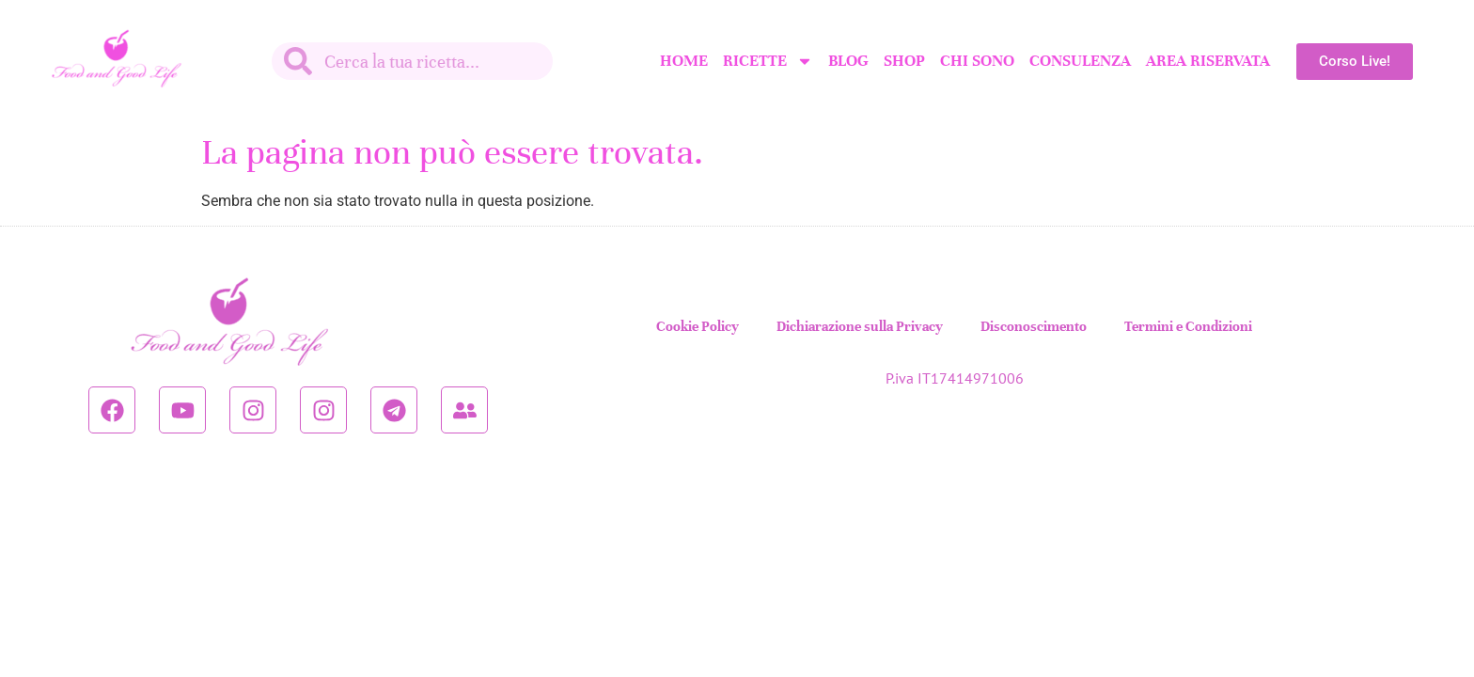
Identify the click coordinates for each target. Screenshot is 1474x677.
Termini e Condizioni (1188, 326)
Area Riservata (1208, 61)
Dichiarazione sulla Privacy (859, 326)
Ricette (768, 61)
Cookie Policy (697, 326)
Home (684, 61)
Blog (848, 61)
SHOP (904, 61)
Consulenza (1080, 61)
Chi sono (977, 61)
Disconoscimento (1033, 326)
